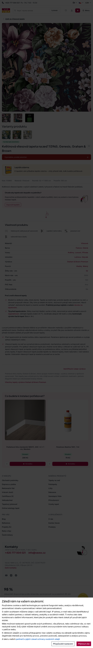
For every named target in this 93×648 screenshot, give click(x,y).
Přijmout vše (83, 644)
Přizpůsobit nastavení (63, 644)
